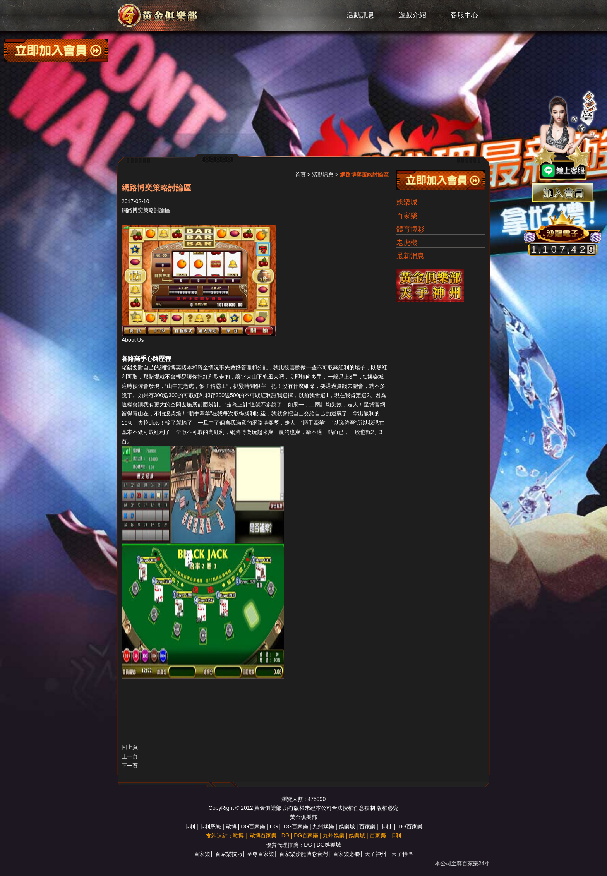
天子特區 (402, 854)
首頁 (300, 174)
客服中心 (464, 15)
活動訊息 (360, 15)
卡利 (189, 826)
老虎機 (406, 243)
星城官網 (374, 404)
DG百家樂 (253, 826)
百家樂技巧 (228, 854)
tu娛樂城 (373, 377)
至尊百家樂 (260, 854)
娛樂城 (406, 202)
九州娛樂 (323, 826)
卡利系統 (210, 826)
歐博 (231, 826)
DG (274, 826)
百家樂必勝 (346, 854)
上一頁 (130, 756)
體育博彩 (410, 229)
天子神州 (375, 854)
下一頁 (130, 766)
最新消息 (410, 256)
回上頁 (130, 747)
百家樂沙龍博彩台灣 (303, 854)
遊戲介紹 (412, 15)
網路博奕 (170, 367)
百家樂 (406, 215)
